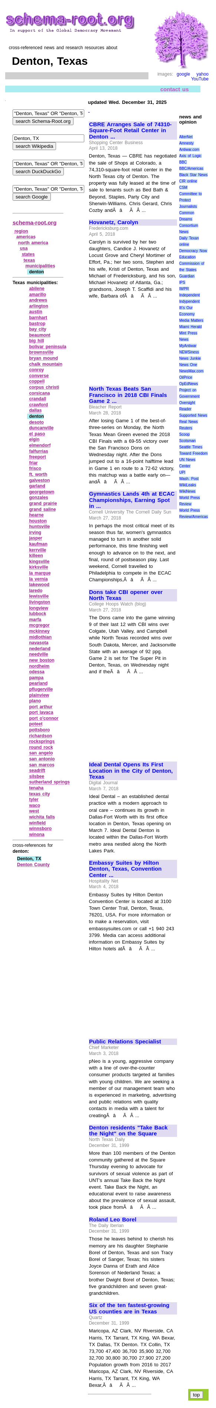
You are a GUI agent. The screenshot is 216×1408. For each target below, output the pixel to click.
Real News (188, 422)
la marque (39, 573)
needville (38, 654)
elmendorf (39, 445)
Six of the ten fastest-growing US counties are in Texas (129, 1308)
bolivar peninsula (47, 346)
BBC (183, 162)
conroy (36, 369)
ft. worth (38, 474)
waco (34, 805)
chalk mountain (45, 364)
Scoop (184, 434)
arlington (38, 306)
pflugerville (41, 689)
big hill (36, 340)
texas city (39, 794)
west (34, 811)
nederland (39, 648)
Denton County (33, 864)
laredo (35, 590)
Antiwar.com (189, 149)
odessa (36, 671)
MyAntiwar (188, 346)
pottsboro (39, 729)
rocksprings (42, 741)
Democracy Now (193, 251)
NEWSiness (189, 352)
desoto (36, 422)
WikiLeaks (187, 485)
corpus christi (44, 387)
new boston (41, 660)
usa (24, 248)
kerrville (37, 550)
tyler (33, 799)
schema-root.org (34, 222)
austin (35, 311)
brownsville (41, 352)
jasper (35, 538)
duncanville (41, 427)
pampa (36, 677)
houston (37, 521)
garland (37, 486)
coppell (37, 381)
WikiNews (187, 491)
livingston (39, 602)
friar (33, 462)
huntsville (39, 526)
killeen (36, 555)
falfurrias (38, 451)
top (196, 1395)
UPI (182, 472)
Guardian (186, 276)
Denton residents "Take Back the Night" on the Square (128, 1131)
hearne (36, 515)
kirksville (38, 567)
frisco (35, 468)
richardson (40, 735)
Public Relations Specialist (125, 1042)
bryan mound (43, 358)
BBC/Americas (191, 168)
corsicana (39, 393)
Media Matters (191, 320)
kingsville (39, 561)
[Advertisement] (132, 339)
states (28, 254)
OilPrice (185, 377)
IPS (182, 282)
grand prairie (43, 503)
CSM (183, 187)
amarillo (37, 294)
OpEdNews (188, 384)
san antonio (42, 759)
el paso (37, 433)
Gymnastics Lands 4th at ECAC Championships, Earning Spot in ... (132, 500)
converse (39, 375)
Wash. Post (189, 479)
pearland (38, 683)
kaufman (38, 544)
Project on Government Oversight (189, 396)
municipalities (40, 265)
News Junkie (190, 358)
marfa (35, 619)
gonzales (38, 497)
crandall (37, 398)
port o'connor (43, 718)
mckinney (39, 631)
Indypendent (189, 301)
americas (26, 236)
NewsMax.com (191, 371)
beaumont (39, 335)
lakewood (39, 584)
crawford (38, 404)
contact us (174, 89)
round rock (41, 747)
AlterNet (186, 137)
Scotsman (187, 441)
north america (33, 242)
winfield (37, 823)
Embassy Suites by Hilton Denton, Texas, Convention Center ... (125, 869)
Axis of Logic (190, 156)
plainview (39, 695)
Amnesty (186, 143)
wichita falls (42, 817)
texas (29, 260)
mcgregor (39, 625)
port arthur (40, 706)
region (21, 231)
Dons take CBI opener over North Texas (126, 595)
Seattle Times (190, 447)
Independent (189, 295)
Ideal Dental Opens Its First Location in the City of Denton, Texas (131, 771)
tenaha (36, 788)
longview (38, 608)
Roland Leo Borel (112, 1220)
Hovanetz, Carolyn (113, 222)
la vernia (38, 579)
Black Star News (193, 175)
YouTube (200, 79)
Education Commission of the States (191, 263)
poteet (35, 724)
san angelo (41, 753)
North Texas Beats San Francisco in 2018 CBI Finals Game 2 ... (128, 395)
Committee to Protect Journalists (190, 200)
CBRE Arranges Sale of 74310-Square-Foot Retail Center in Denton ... (130, 130)
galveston (39, 480)
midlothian (40, 637)
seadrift (37, 770)
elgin (34, 439)
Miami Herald (190, 327)
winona (36, 834)
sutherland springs (49, 782)
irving (35, 532)
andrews (38, 300)
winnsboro (40, 828)
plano (35, 700)
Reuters (185, 428)
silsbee (36, 776)
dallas (35, 410)
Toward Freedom (193, 453)
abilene (36, 288)
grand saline (42, 509)
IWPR (184, 289)
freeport (37, 457)
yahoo (202, 74)
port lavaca (41, 712)
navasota (38, 642)
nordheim (39, 666)
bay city (37, 329)
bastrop (37, 323)
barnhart (38, 317)
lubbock (37, 613)
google (183, 74)
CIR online (188, 181)
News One (188, 365)
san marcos (41, 764)
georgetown (41, 492)
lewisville (39, 596)
